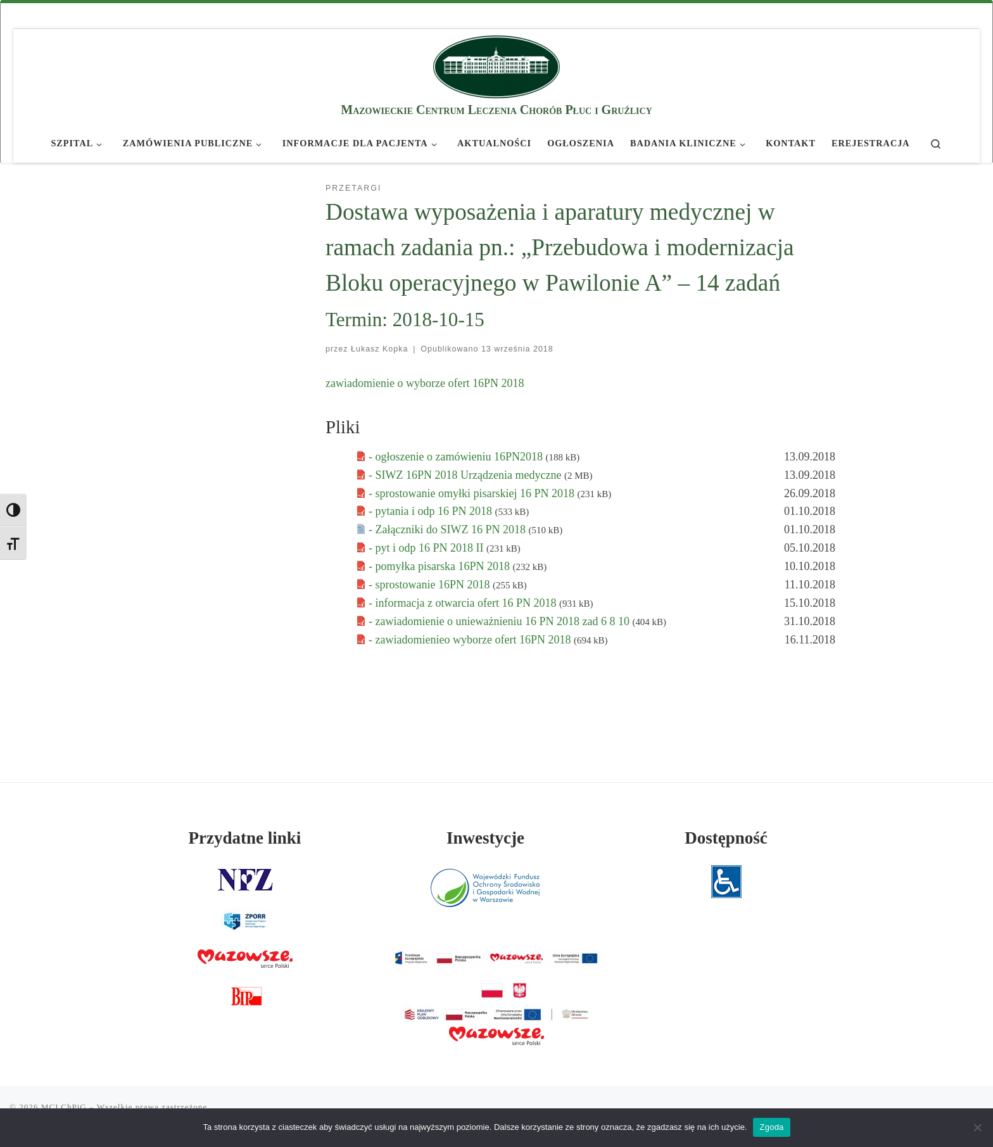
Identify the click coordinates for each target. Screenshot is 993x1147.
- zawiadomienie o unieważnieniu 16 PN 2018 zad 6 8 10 (500, 621)
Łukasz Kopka (379, 349)
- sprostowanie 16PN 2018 (431, 584)
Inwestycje (485, 837)
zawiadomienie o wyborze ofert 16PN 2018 (425, 383)
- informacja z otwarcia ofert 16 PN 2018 (464, 603)
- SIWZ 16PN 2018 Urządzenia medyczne (466, 475)
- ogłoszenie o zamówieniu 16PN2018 (457, 456)
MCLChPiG (64, 1107)
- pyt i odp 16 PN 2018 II (427, 548)
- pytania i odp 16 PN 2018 (432, 511)
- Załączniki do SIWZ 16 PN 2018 (448, 529)
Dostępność (726, 837)
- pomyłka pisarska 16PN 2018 (440, 566)
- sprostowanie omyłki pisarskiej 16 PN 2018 (473, 493)
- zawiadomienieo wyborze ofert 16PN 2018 (471, 639)
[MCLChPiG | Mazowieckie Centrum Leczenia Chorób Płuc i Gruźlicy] (496, 65)
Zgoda (771, 1127)
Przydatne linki (245, 837)
